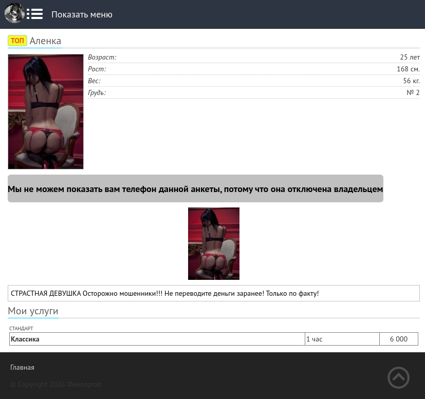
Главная (22, 367)
